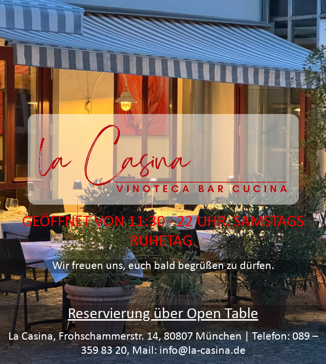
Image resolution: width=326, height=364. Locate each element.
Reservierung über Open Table (163, 314)
